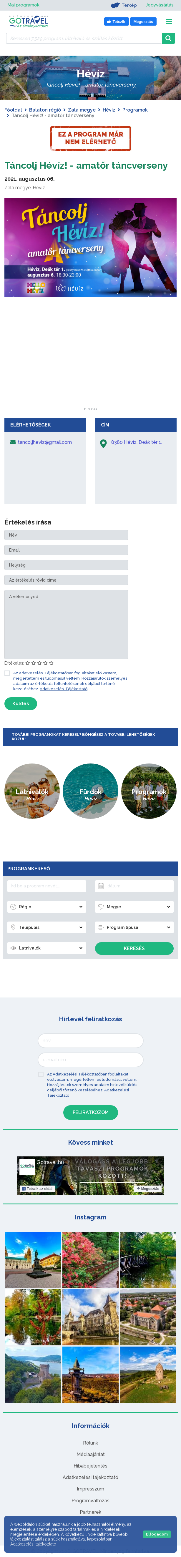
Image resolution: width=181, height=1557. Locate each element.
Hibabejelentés (90, 1466)
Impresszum (90, 1489)
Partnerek (90, 1512)
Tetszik (37, 1189)
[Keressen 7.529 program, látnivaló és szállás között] (84, 38)
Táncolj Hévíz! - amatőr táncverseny (86, 165)
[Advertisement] (91, 370)
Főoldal (13, 110)
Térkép (123, 5)
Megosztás (147, 1189)
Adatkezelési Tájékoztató (63, 689)
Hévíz (109, 110)
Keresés (134, 948)
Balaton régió (45, 110)
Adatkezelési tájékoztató (90, 1477)
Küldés (20, 703)
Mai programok (23, 5)
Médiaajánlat (91, 1454)
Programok (135, 110)
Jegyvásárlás (159, 5)
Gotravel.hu (50, 1162)
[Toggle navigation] (169, 22)
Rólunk (90, 1443)
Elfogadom (157, 1534)
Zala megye (82, 110)
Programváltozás (90, 1500)
